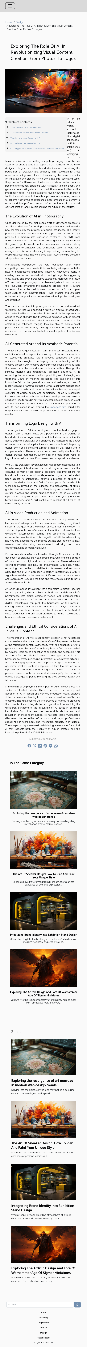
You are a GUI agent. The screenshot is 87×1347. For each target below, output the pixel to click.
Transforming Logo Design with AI (25, 138)
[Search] (39, 1304)
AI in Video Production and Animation (26, 143)
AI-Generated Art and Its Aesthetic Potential (29, 132)
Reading (43, 1317)
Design (20, 22)
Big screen (43, 1322)
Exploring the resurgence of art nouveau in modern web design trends (44, 815)
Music (43, 1312)
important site (58, 407)
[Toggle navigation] (10, 5)
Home (8, 22)
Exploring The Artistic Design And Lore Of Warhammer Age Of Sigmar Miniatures (43, 993)
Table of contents (20, 122)
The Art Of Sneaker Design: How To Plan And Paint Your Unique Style (44, 875)
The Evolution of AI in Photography (25, 127)
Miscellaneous (43, 1337)
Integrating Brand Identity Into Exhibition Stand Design (43, 934)
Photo (43, 1327)
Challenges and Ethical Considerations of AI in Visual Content (37, 148)
